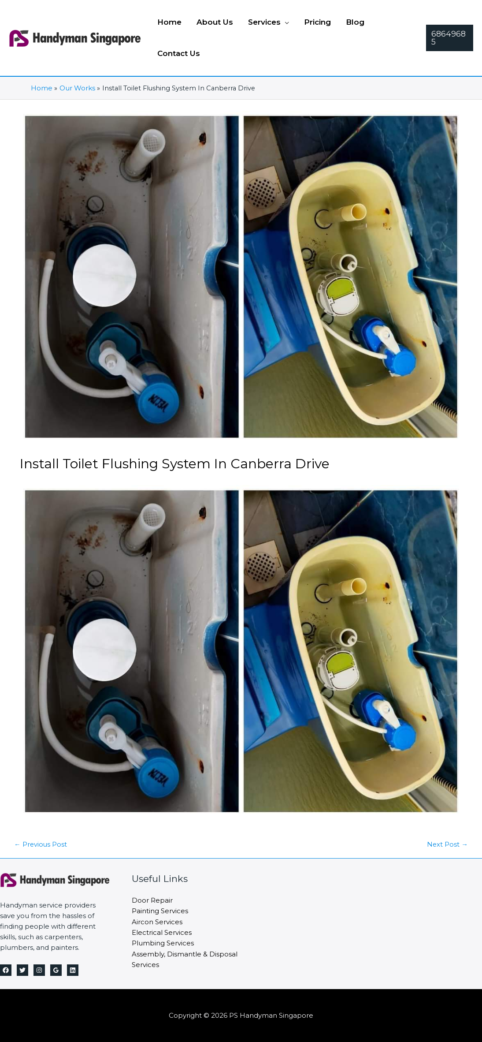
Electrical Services (162, 931)
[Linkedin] (72, 970)
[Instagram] (39, 970)
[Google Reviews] (56, 970)
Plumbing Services (163, 942)
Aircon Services (157, 921)
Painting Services (160, 910)
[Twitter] (22, 970)
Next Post (447, 844)
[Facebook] (5, 970)
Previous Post (41, 844)
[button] (269, 22)
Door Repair (152, 900)
